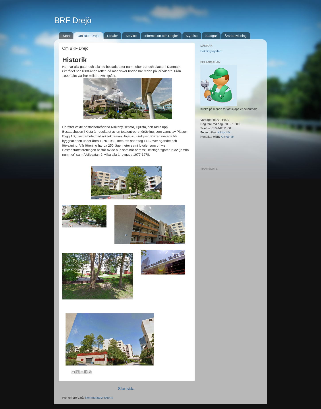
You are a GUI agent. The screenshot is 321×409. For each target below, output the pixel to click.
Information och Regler (161, 36)
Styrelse (192, 36)
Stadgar (211, 36)
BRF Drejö (72, 20)
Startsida (126, 388)
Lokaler (112, 36)
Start (66, 36)
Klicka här (224, 132)
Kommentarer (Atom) (99, 397)
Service (131, 36)
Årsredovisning (236, 36)
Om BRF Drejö (88, 36)
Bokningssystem (211, 51)
